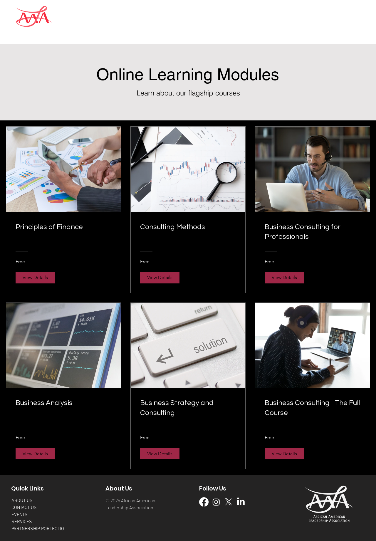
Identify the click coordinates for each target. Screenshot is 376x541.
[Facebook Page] (204, 502)
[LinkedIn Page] (241, 502)
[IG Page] (216, 502)
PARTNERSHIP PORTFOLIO (37, 529)
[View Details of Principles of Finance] (35, 277)
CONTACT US (24, 508)
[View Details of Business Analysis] (35, 453)
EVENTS (19, 515)
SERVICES (21, 522)
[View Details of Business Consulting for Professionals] (284, 277)
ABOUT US (22, 501)
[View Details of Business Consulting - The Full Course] (284, 453)
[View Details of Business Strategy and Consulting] (159, 453)
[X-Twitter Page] (228, 502)
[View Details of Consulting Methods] (159, 277)
